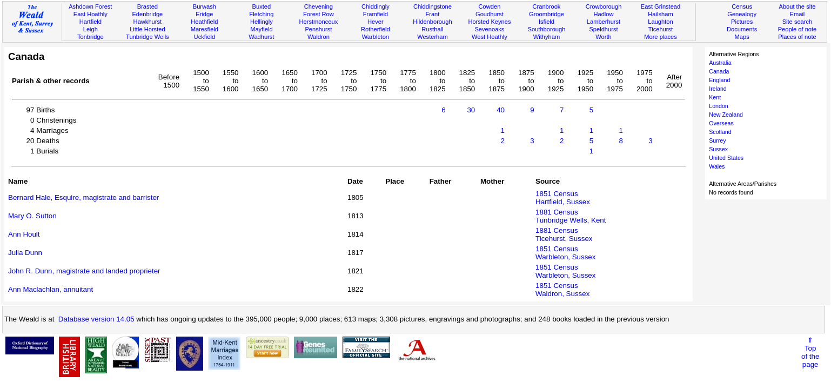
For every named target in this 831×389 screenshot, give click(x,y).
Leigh (90, 29)
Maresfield (204, 29)
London (718, 106)
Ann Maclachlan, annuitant (50, 289)
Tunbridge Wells (147, 36)
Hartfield (90, 21)
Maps (742, 36)
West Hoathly (489, 36)
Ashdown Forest (90, 6)
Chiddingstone (432, 6)
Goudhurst (489, 14)
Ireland (718, 88)
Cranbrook (547, 6)
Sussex (718, 149)
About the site (797, 6)
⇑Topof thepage (810, 352)
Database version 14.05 (96, 319)
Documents (742, 29)
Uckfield (205, 36)
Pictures (742, 21)
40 (501, 110)
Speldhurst (603, 29)
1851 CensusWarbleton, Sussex (565, 253)
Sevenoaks (489, 29)
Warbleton (375, 36)
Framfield (375, 14)
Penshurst (318, 29)
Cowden (490, 6)
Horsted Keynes (489, 21)
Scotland (720, 132)
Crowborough (604, 6)
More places (660, 36)
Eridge (204, 14)
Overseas (721, 123)
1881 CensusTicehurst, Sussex (563, 234)
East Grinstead (660, 6)
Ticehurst (660, 29)
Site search (797, 21)
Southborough (547, 29)
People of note (797, 29)
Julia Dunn (25, 253)
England (719, 80)
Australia (720, 62)
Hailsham (660, 14)
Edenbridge (147, 14)
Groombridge (546, 14)
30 (471, 110)
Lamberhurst (603, 21)
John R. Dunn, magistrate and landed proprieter (84, 271)
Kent (715, 97)
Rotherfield (375, 29)
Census (742, 6)
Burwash (204, 6)
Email (797, 14)
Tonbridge (90, 36)
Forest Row (318, 14)
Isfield (546, 21)
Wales (717, 166)
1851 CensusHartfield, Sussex (562, 198)
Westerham (432, 36)
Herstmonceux (318, 21)
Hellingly (261, 21)
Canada (719, 71)
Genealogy (741, 14)
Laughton (660, 21)
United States (726, 158)
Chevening (318, 6)
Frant (432, 14)
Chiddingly (375, 6)
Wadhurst (261, 36)
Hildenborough (432, 21)
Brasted (147, 6)
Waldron (318, 36)
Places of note (797, 36)
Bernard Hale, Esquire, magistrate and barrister (83, 197)
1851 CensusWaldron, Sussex (562, 289)
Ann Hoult (24, 234)
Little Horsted (147, 29)
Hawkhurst (147, 21)
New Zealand (726, 114)
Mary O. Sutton (32, 216)
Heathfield (204, 21)
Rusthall (432, 29)
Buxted (261, 6)
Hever (375, 21)
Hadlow (603, 14)
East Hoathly (90, 14)
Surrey (717, 140)
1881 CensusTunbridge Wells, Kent (570, 216)
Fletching (261, 14)
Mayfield (261, 29)
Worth (603, 36)
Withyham (546, 36)
